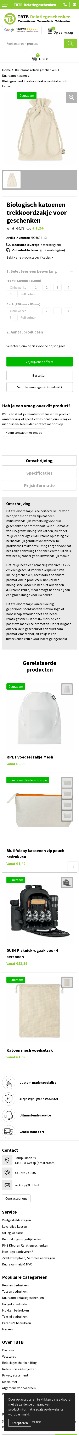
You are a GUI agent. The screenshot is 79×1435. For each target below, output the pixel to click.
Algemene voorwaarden (19, 1388)
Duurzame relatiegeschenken (36, 70)
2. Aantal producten (24, 332)
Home (6, 70)
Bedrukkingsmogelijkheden (21, 1239)
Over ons (8, 1350)
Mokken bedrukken (15, 1310)
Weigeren (36, 1421)
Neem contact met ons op (24, 432)
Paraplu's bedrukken (16, 1323)
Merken (7, 1329)
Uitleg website (12, 1233)
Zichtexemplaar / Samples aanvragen (28, 1258)
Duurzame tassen (14, 75)
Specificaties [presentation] (39, 473)
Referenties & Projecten (19, 1369)
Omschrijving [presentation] (39, 460)
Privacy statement (15, 1375)
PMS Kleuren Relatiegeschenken (25, 1245)
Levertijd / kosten (14, 1226)
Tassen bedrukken (15, 1291)
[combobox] (33, 43)
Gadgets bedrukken (15, 1304)
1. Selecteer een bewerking (31, 271)
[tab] (39, 460)
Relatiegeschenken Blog (19, 1363)
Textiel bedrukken (15, 1316)
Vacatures (9, 1356)
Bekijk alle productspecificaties (29, 257)
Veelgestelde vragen (16, 1220)
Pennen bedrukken (15, 1285)
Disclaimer (9, 1382)
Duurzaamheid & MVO (17, 1264)
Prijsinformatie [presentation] (39, 485)
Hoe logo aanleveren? (17, 1251)
